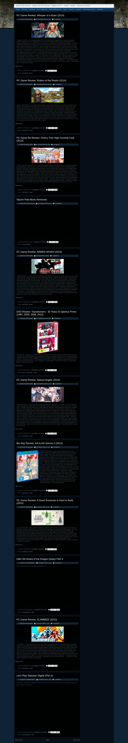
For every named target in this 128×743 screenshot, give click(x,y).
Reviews (32, 9)
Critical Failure (26, 244)
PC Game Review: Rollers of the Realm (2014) (41, 80)
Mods (65, 9)
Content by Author (83, 6)
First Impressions (55, 9)
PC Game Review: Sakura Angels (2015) (38, 380)
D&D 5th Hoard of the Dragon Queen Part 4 (39, 559)
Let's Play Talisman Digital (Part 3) (34, 675)
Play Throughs (42, 9)
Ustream (100, 9)
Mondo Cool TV (57, 6)
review (31, 73)
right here (47, 454)
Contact (79, 9)
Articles (24, 9)
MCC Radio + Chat (89, 9)
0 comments (57, 19)
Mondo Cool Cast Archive (41, 6)
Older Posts (76, 740)
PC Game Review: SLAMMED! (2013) (36, 619)
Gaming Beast (26, 612)
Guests (71, 9)
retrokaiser (25, 73)
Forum (72, 6)
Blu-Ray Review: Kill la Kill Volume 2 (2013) (39, 443)
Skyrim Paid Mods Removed (31, 199)
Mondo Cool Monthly (23, 6)
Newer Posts (18, 740)
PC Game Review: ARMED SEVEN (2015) (39, 251)
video (32, 612)
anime (24, 372)
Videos (66, 6)
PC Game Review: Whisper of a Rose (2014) (40, 15)
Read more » (19, 66)
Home (18, 9)
